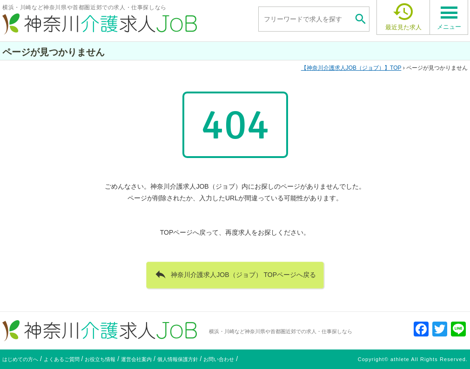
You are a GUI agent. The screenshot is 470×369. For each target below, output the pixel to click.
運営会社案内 (136, 359)
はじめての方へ (20, 359)
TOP (351, 68)
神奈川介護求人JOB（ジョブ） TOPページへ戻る (235, 274)
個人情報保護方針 (177, 359)
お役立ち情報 (100, 359)
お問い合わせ (218, 359)
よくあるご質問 (62, 359)
